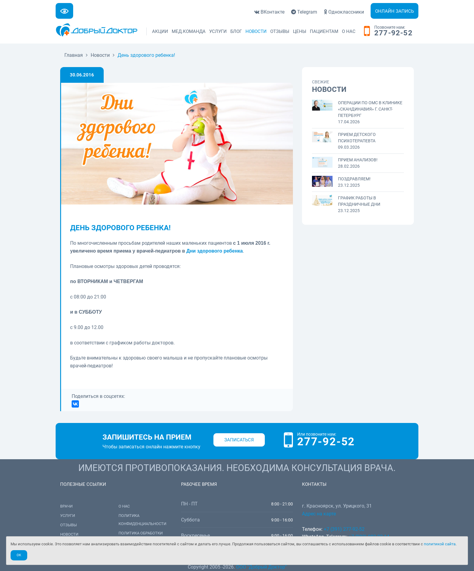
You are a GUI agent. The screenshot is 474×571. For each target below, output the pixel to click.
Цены (299, 31)
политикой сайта (440, 544)
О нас (349, 31)
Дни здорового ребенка (215, 250)
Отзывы (279, 31)
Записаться (239, 440)
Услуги (218, 31)
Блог (236, 31)
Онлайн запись (394, 11)
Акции (160, 31)
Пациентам (324, 31)
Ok (19, 555)
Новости (256, 31)
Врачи (66, 506)
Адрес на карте (319, 514)
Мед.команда (189, 31)
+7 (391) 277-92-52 (344, 529)
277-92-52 (393, 33)
